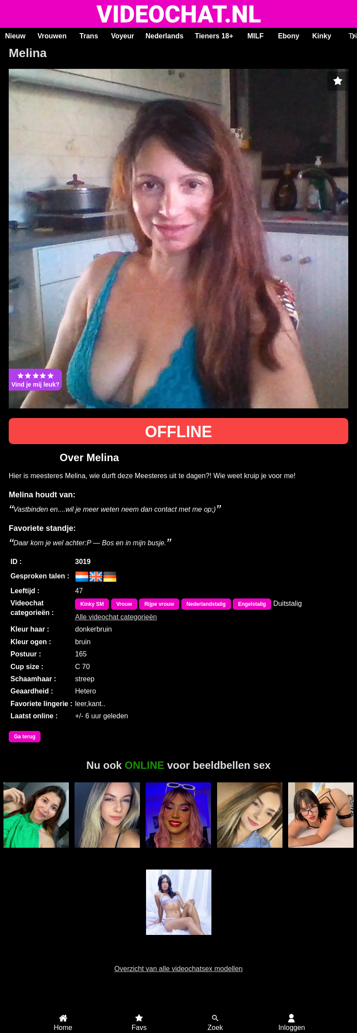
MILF (255, 36)
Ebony (288, 36)
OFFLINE (178, 432)
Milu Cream (36, 852)
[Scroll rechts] (352, 36)
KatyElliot (321, 852)
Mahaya (107, 852)
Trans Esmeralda (178, 856)
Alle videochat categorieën (116, 617)
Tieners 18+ (214, 36)
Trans (88, 36)
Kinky (321, 36)
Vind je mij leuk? (35, 379)
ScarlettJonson (178, 940)
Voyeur (122, 36)
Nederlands (165, 36)
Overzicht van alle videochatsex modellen (178, 968)
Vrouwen (52, 36)
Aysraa (249, 852)
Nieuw (15, 36)
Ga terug (24, 737)
